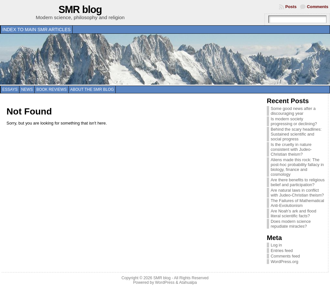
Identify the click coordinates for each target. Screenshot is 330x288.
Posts (291, 6)
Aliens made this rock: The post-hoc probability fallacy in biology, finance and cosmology (297, 167)
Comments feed (285, 256)
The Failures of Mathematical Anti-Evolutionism (297, 203)
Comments (317, 6)
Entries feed (282, 250)
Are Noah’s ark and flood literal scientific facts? (293, 213)
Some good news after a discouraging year (293, 111)
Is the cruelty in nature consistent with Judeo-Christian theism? (291, 149)
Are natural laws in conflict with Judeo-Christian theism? (297, 193)
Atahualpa (188, 282)
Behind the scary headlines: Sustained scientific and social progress (296, 134)
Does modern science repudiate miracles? (291, 224)
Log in (276, 245)
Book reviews (51, 89)
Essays (10, 89)
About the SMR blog (92, 89)
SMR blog (80, 9)
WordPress (164, 282)
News (27, 89)
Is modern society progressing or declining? (294, 121)
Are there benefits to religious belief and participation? (297, 182)
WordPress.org (284, 261)
